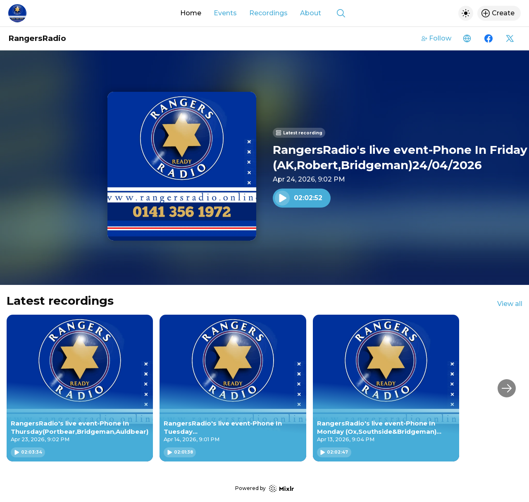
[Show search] (341, 13)
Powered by (264, 488)
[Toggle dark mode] (465, 13)
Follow (436, 38)
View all (509, 304)
